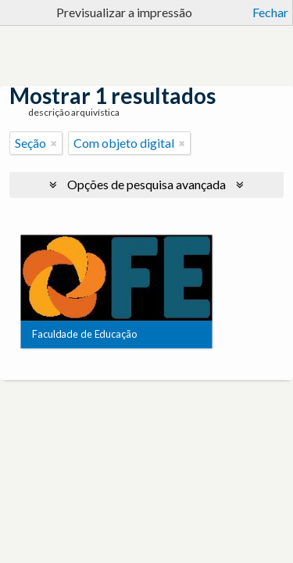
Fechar (270, 12)
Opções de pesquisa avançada (146, 184)
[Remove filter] (54, 143)
